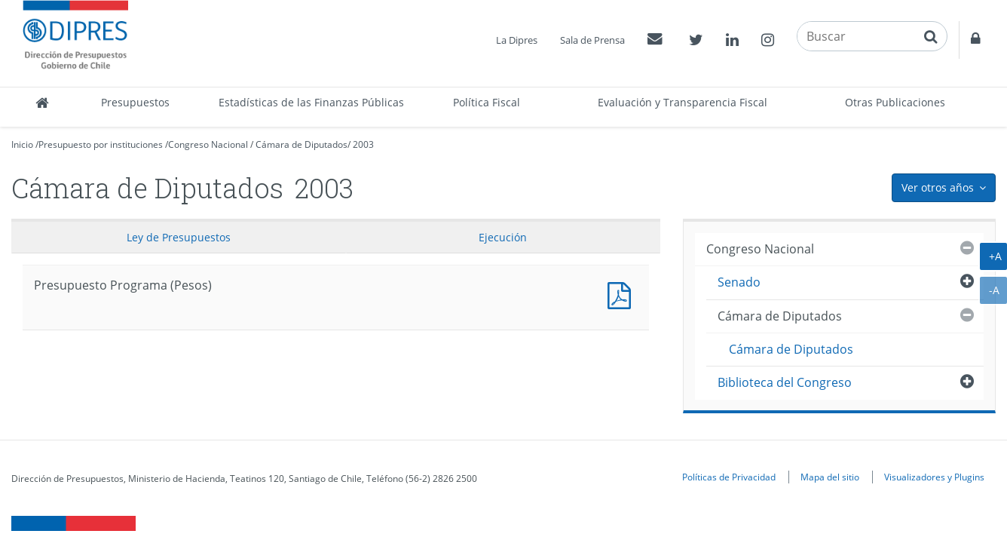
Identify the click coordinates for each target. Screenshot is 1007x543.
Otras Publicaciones (895, 102)
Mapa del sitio (829, 477)
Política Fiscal (486, 102)
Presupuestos (135, 102)
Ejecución (503, 237)
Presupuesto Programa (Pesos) (623, 294)
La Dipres (516, 40)
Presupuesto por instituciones (100, 144)
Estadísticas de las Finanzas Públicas (311, 102)
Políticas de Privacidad (729, 477)
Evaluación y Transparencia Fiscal (682, 102)
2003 (363, 144)
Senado (739, 282)
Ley (179, 237)
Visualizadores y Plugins (934, 477)
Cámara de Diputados (301, 144)
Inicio (22, 144)
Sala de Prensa (592, 40)
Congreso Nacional (208, 144)
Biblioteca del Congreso (785, 382)
